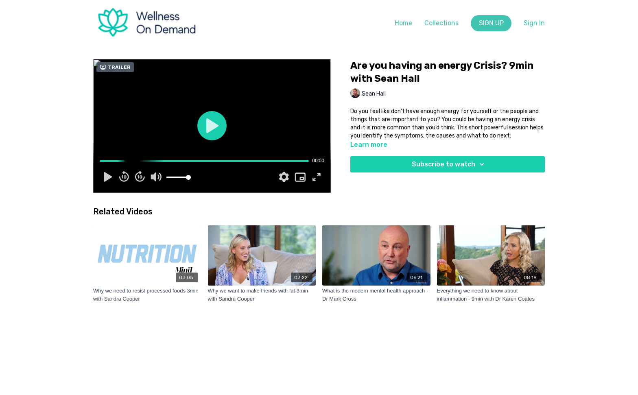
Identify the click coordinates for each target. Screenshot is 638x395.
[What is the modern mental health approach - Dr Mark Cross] (376, 295)
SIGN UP (491, 23)
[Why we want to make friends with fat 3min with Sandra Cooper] (262, 295)
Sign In (534, 23)
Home (403, 23)
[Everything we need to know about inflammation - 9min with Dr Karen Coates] (491, 295)
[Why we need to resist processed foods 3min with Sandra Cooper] (147, 295)
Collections (441, 23)
